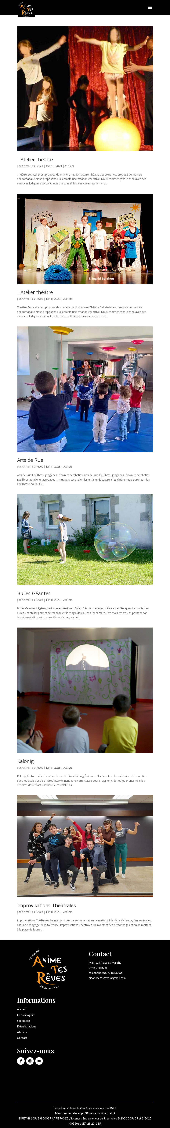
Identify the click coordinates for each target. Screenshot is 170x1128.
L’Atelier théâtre (35, 159)
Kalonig (25, 761)
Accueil (21, 1009)
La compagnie (25, 1015)
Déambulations (26, 1026)
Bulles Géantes (34, 593)
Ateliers (69, 166)
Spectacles (24, 1020)
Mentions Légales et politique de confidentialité (85, 1113)
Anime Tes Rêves (32, 166)
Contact (22, 1037)
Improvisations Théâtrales (46, 905)
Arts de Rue (30, 460)
